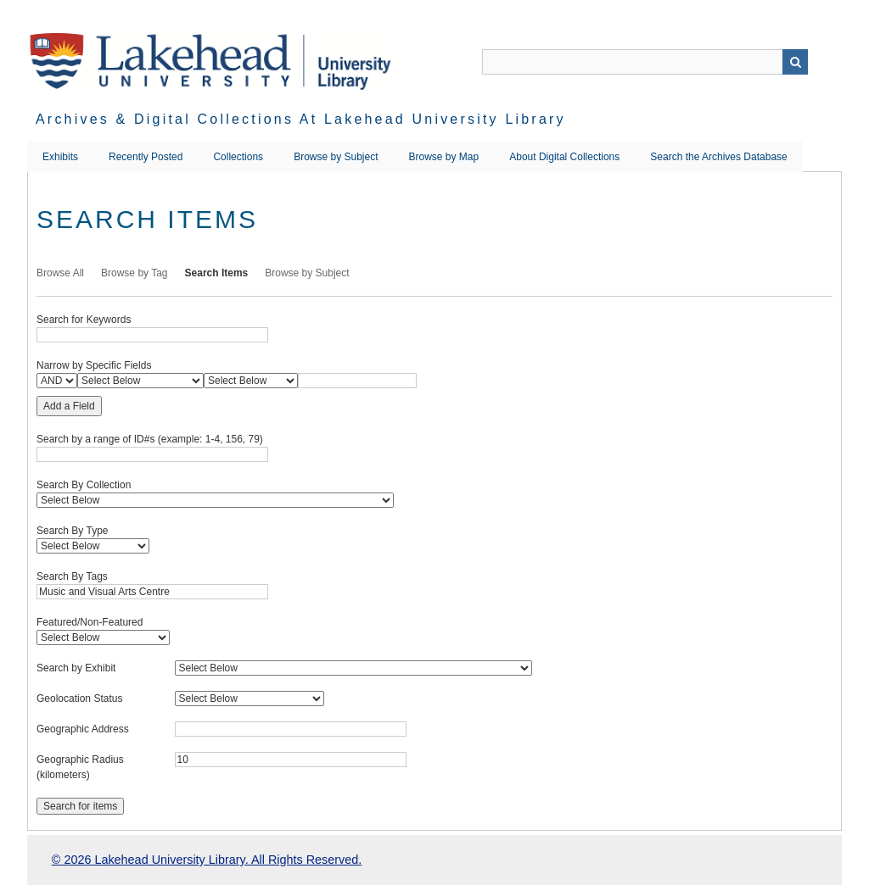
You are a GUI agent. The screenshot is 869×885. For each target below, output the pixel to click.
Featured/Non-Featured (89, 622)
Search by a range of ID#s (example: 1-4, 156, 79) (149, 439)
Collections (238, 157)
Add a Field (69, 406)
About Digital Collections (564, 157)
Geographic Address (82, 729)
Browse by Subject (336, 157)
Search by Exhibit (75, 668)
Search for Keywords (83, 320)
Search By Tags (72, 576)
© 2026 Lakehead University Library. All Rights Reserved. (207, 859)
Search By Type (72, 531)
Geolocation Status (79, 698)
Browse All (60, 273)
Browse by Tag (134, 273)
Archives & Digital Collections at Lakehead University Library (301, 119)
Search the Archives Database (718, 157)
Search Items (217, 273)
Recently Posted (145, 157)
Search (795, 62)
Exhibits (60, 157)
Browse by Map (444, 157)
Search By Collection (83, 485)
